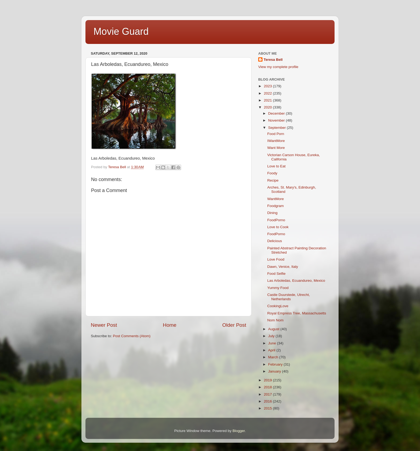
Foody (272, 173)
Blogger (238, 431)
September (277, 128)
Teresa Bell (273, 60)
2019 (268, 380)
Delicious (274, 241)
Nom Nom (275, 320)
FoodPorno (276, 220)
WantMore (275, 199)
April (272, 350)
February (276, 364)
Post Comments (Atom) (132, 336)
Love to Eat (276, 166)
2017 (268, 394)
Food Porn (275, 134)
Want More (276, 148)
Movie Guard (121, 31)
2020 (268, 107)
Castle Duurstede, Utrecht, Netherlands (288, 297)
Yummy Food (278, 288)
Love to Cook (278, 227)
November (277, 120)
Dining (272, 213)
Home (169, 325)
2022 (268, 93)
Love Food (275, 259)
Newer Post (104, 325)
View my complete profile (278, 67)
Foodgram (275, 206)
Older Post (234, 325)
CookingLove (277, 306)
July (272, 336)
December (277, 113)
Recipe (273, 180)
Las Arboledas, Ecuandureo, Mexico (296, 281)
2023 (268, 86)
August (274, 329)
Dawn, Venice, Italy (282, 267)
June (272, 343)
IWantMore (276, 141)
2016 (268, 401)
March (273, 357)
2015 (268, 408)
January (275, 371)
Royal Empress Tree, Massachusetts (296, 313)
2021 (268, 100)
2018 (268, 387)
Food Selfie (276, 274)
